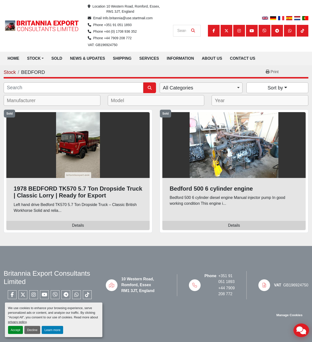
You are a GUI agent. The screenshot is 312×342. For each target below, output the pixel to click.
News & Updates (87, 58)
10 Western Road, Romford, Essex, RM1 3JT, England (133, 8)
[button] (35, 58)
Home (13, 58)
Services (149, 58)
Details (78, 225)
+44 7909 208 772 (118, 38)
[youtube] (252, 31)
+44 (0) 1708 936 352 (120, 31)
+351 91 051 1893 (118, 25)
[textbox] (24, 100)
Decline (32, 330)
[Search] (183, 30)
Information (180, 58)
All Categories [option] (178, 87)
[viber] (264, 31)
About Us (212, 58)
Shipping (122, 58)
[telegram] (277, 31)
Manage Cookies (289, 315)
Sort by (275, 87)
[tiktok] (302, 31)
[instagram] (239, 31)
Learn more (52, 330)
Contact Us (242, 58)
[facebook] (214, 31)
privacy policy (17, 322)
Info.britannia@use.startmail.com (128, 18)
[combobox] (201, 87)
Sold (56, 58)
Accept (15, 330)
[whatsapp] (290, 31)
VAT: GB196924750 (102, 45)
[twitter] (226, 31)
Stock (34, 58)
